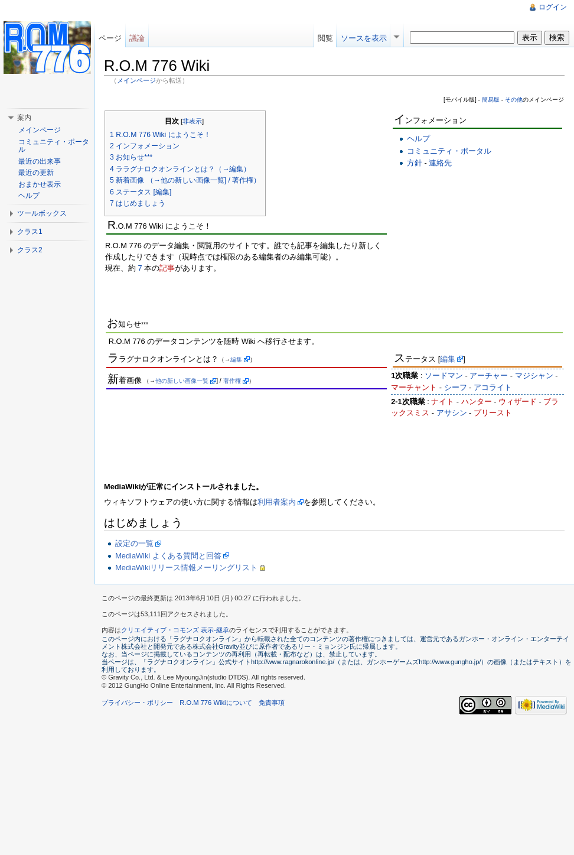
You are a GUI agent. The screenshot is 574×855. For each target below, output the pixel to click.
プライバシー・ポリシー (137, 702)
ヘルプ (418, 138)
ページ (110, 38)
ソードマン (444, 375)
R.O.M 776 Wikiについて (216, 702)
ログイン (553, 7)
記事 (167, 268)
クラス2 (30, 250)
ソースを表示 (364, 38)
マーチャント (414, 387)
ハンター (476, 401)
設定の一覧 (134, 543)
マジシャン (534, 375)
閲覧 (325, 38)
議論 (137, 38)
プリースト (493, 412)
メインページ (136, 80)
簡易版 (491, 99)
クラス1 (30, 231)
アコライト (493, 387)
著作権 (232, 381)
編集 (236, 359)
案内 (24, 117)
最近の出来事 (39, 161)
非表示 (192, 121)
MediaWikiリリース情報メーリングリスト (186, 567)
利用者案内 (276, 502)
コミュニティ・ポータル (449, 151)
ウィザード (517, 401)
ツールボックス (42, 213)
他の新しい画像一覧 (181, 381)
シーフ (455, 387)
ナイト (442, 401)
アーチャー (488, 375)
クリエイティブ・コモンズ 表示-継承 (175, 629)
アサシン (451, 412)
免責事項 (272, 702)
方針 (414, 162)
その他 (514, 99)
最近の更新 (36, 172)
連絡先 (440, 162)
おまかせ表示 (39, 184)
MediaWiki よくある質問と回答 (168, 555)
